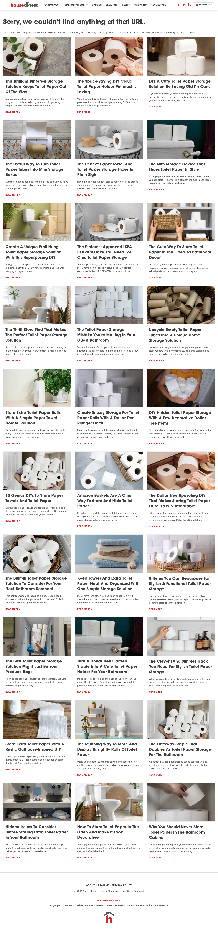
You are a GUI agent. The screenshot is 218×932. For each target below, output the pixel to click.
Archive (103, 885)
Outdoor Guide (144, 905)
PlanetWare (161, 905)
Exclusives (51, 5)
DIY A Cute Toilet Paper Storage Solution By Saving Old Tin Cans (180, 84)
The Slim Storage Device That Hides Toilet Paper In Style (177, 167)
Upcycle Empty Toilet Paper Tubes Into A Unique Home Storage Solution (175, 335)
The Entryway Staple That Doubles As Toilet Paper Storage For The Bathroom (180, 750)
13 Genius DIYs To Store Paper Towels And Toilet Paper (34, 498)
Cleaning (111, 5)
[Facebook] (179, 5)
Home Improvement (75, 5)
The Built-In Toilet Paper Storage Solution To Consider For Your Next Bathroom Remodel (36, 584)
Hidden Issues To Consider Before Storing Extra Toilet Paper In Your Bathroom (36, 832)
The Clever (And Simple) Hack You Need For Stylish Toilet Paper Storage (180, 667)
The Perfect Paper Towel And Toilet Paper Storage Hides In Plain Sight (105, 170)
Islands (130, 905)
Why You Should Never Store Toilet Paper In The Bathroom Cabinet (177, 832)
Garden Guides (104, 905)
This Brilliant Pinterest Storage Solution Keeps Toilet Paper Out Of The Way (35, 87)
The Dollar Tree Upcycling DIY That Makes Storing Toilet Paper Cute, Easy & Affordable (179, 501)
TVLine (79, 905)
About (90, 885)
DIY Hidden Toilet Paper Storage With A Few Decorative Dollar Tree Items (180, 418)
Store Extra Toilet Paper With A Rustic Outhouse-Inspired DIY (34, 747)
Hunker (119, 905)
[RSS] (189, 5)
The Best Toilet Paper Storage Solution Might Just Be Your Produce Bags (33, 667)
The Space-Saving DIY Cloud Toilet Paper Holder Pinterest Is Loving (106, 87)
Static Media (89, 891)
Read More (11, 112)
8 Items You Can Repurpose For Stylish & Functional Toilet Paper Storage (180, 584)
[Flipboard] (184, 5)
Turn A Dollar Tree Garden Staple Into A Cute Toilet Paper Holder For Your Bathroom (107, 667)
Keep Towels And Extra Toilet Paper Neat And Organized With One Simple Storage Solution (108, 584)
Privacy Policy (122, 885)
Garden (97, 5)
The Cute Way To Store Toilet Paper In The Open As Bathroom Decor (180, 252)
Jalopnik (68, 905)
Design (126, 5)
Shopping (140, 5)
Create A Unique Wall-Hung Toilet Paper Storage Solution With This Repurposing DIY (33, 252)
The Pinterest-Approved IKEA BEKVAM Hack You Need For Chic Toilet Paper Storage (104, 252)
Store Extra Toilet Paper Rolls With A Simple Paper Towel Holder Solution (33, 418)
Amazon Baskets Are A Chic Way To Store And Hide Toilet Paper (104, 501)
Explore (89, 905)
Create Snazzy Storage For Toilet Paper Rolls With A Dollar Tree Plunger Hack (108, 418)
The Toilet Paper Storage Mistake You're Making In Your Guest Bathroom (106, 335)
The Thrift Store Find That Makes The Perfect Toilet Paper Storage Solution (36, 335)
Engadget (55, 905)
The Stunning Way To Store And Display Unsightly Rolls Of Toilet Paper (107, 750)
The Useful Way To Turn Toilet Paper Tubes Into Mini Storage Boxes (34, 170)
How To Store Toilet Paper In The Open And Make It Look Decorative (108, 832)
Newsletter (204, 4)
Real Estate (158, 5)
